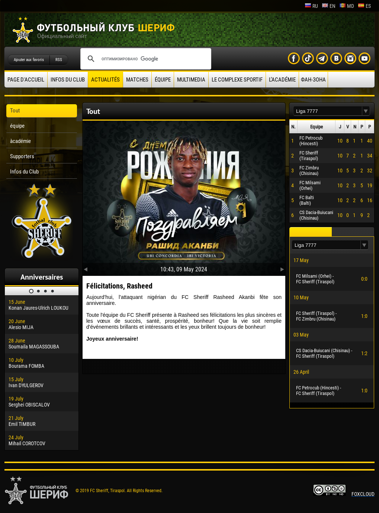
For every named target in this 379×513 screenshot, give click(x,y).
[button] (366, 111)
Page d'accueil (25, 79)
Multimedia (191, 79)
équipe (163, 79)
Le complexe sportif (237, 79)
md (346, 6)
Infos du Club (68, 79)
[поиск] (145, 58)
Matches (137, 79)
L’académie (282, 79)
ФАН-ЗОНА (313, 79)
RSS (58, 59)
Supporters (22, 156)
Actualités (105, 79)
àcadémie (20, 141)
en (328, 6)
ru (311, 6)
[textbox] (327, 111)
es (364, 6)
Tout (15, 110)
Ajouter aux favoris (29, 59)
